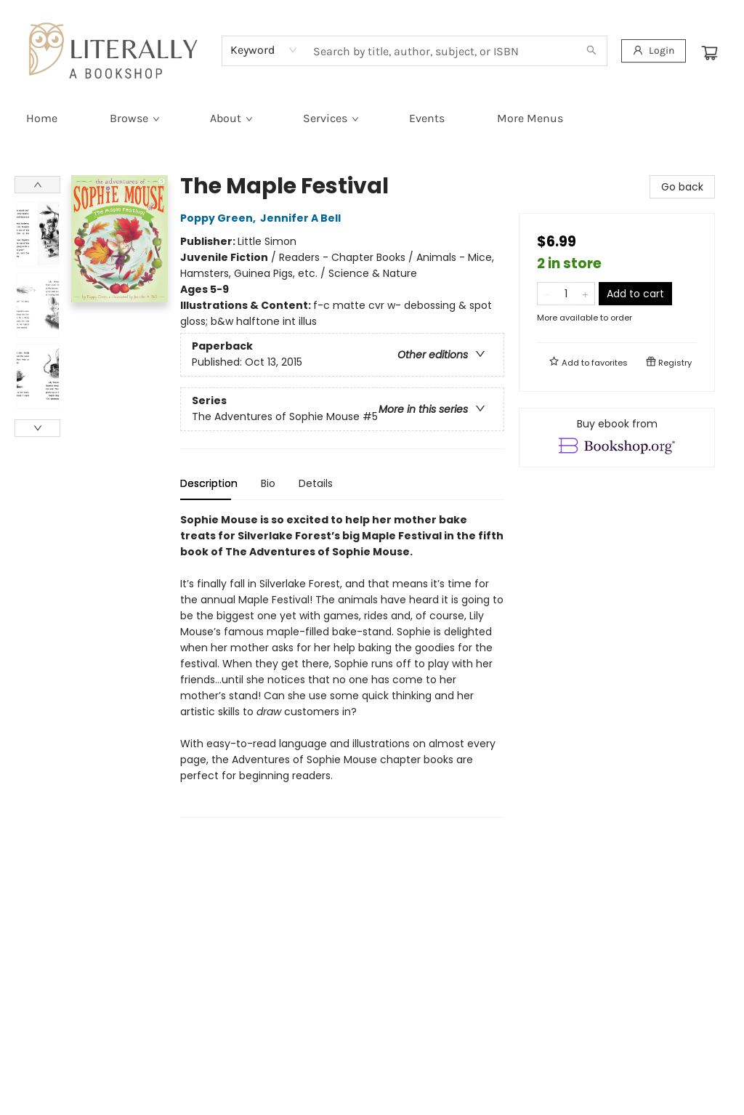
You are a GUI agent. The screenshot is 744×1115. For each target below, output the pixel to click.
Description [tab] (209, 483)
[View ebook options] (617, 437)
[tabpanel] (342, 665)
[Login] (653, 51)
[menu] (372, 118)
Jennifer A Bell (302, 218)
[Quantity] (566, 293)
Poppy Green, (220, 218)
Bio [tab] (268, 483)
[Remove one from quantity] (547, 294)
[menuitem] (42, 118)
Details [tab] (316, 483)
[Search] (591, 50)
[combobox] (264, 50)
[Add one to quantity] (585, 294)
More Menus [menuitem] (530, 118)
